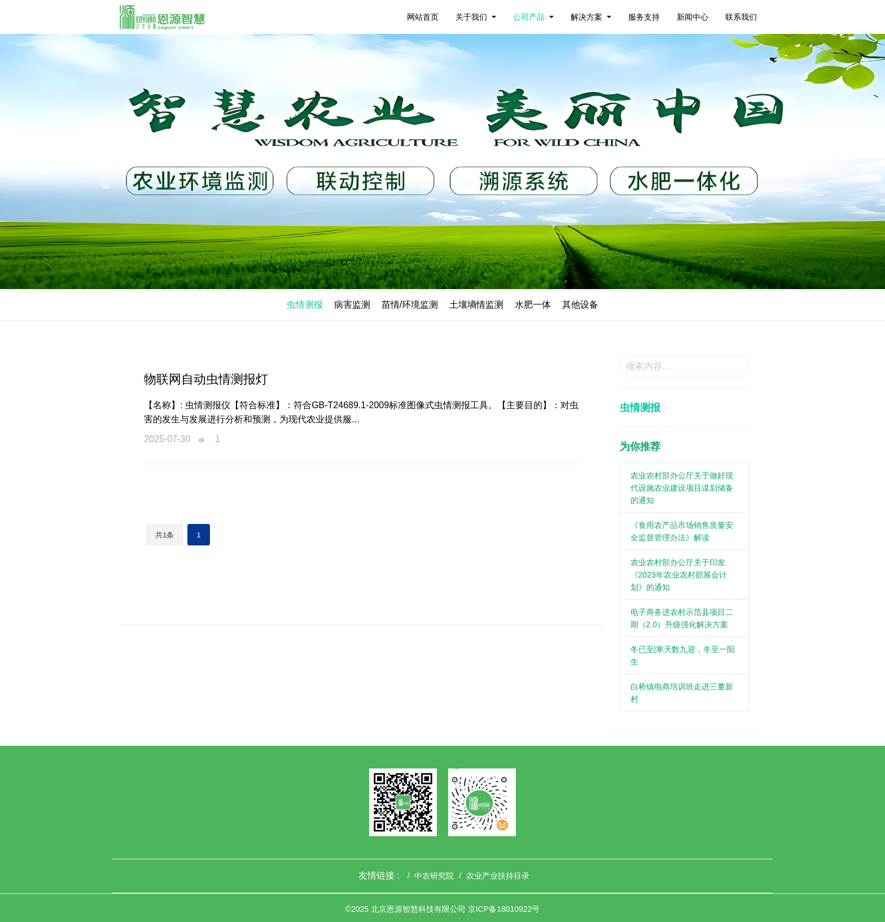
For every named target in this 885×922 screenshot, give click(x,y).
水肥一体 (533, 304)
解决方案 (586, 16)
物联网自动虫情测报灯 (206, 379)
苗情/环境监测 (410, 304)
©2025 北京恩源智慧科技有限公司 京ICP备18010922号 (442, 909)
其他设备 (580, 304)
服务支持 (644, 16)
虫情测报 (305, 304)
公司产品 (529, 16)
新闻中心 (692, 16)
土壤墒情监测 (476, 304)
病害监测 (352, 304)
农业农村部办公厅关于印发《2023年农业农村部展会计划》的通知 (678, 575)
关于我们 (471, 16)
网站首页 (423, 16)
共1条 (164, 535)
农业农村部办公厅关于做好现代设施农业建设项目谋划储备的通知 (681, 488)
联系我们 (741, 16)
